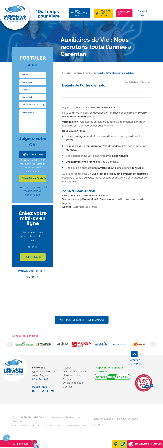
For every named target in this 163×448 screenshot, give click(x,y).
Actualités (68, 379)
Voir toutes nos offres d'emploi (81, 319)
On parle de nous (73, 382)
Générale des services (71, 73)
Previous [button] (10, 344)
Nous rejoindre (71, 375)
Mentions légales (103, 418)
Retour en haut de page (134, 361)
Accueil (67, 367)
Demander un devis (145, 444)
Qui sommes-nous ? (74, 371)
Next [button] (153, 344)
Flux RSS (98, 425)
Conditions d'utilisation (78, 425)
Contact (67, 386)
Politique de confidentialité (58, 425)
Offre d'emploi (89, 73)
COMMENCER (32, 256)
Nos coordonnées (127, 418)
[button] (6, 437)
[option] (24, 344)
